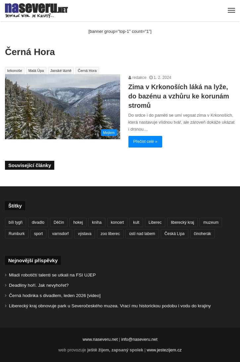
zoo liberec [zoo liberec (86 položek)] (110, 233)
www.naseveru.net (100, 339)
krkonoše (14, 71)
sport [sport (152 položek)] (38, 233)
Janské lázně (61, 71)
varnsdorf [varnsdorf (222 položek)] (60, 233)
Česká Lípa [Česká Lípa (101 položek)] (175, 233)
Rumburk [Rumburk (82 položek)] (17, 233)
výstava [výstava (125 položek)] (84, 233)
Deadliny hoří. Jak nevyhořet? (39, 285)
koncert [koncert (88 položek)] (117, 222)
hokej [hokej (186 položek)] (78, 222)
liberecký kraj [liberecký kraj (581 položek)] (182, 222)
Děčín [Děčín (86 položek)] (59, 222)
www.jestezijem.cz (164, 349)
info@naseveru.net (139, 339)
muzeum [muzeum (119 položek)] (210, 222)
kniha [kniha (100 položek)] (97, 222)
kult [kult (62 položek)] (136, 222)
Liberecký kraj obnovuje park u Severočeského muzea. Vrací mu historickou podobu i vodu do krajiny (110, 305)
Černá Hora (87, 71)
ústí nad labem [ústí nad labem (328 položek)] (142, 233)
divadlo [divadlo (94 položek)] (38, 222)
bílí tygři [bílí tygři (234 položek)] (16, 222)
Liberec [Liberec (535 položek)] (155, 222)
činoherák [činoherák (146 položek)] (202, 233)
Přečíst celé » (145, 141)
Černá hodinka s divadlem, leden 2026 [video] (55, 295)
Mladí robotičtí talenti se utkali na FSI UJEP (52, 274)
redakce (137, 77)
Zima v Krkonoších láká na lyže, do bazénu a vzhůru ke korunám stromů (178, 96)
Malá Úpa (36, 71)
